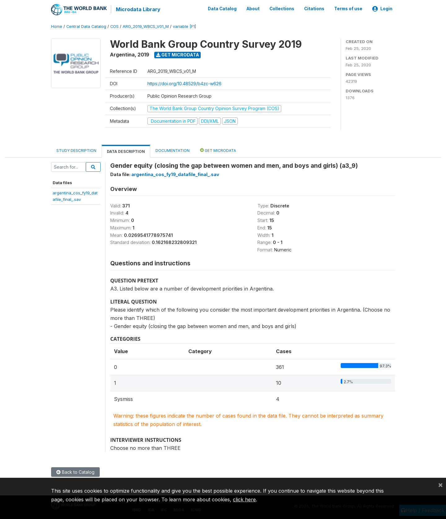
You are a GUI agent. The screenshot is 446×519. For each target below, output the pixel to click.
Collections (281, 8)
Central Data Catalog (86, 26)
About (253, 8)
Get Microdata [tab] (218, 150)
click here (244, 499)
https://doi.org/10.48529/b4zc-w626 (184, 83)
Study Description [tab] (76, 150)
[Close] (440, 484)
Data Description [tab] (126, 151)
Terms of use (348, 8)
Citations (314, 8)
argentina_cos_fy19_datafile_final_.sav (175, 174)
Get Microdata (177, 54)
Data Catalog (222, 8)
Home (56, 26)
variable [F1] (184, 26)
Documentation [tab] (172, 150)
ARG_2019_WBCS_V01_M (146, 26)
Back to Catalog (75, 471)
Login (382, 8)
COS (114, 26)
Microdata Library (138, 9)
